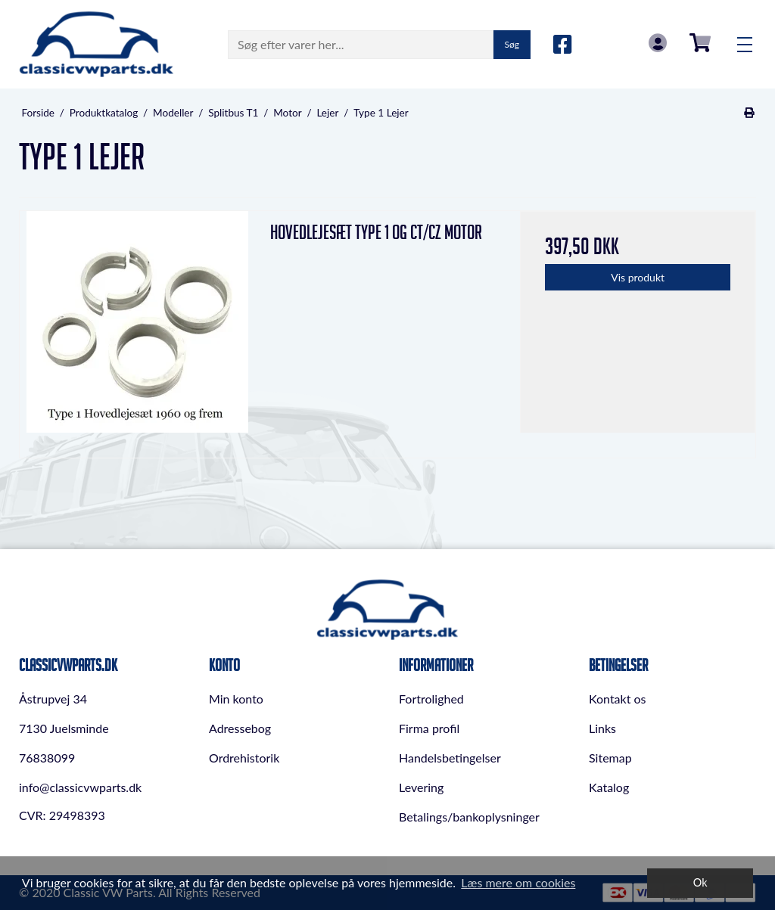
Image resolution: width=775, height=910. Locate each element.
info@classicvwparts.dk (80, 787)
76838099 (47, 757)
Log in (658, 42)
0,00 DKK (700, 42)
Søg (512, 44)
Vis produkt (638, 277)
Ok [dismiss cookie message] (700, 882)
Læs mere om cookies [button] (518, 882)
